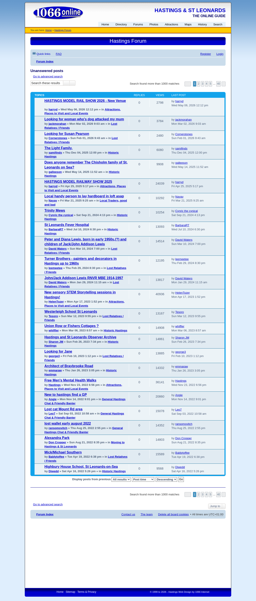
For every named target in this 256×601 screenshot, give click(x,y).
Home (48, 30)
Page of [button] (188, 84)
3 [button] (202, 83)
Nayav (52, 200)
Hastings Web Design (179, 592)
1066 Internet (202, 592)
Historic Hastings (115, 330)
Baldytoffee (56, 456)
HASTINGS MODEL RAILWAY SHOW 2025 (78, 181)
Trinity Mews (54, 210)
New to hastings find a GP (65, 394)
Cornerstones (57, 138)
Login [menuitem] (219, 54)
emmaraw (55, 370)
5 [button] (210, 83)
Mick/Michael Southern (63, 452)
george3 (54, 356)
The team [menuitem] (147, 514)
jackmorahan (57, 123)
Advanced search (72, 83)
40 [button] (218, 83)
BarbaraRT (55, 229)
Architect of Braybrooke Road (68, 366)
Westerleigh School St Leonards (70, 311)
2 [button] (198, 83)
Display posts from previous (101, 479)
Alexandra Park (56, 438)
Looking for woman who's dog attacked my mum (84, 119)
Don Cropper (57, 442)
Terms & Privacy (86, 591)
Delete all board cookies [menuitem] (173, 514)
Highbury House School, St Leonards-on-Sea (81, 466)
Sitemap (70, 591)
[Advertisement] (128, 553)
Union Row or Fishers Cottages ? (71, 326)
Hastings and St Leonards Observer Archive (80, 337)
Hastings (54, 384)
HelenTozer (56, 301)
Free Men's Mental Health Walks (70, 380)
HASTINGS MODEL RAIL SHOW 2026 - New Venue (85, 101)
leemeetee (55, 268)
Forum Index (44, 514)
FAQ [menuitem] (59, 54)
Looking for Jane (58, 351)
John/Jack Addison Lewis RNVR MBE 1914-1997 (83, 278)
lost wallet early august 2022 (67, 423)
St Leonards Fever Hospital (66, 225)
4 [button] (206, 83)
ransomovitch (57, 428)
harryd (52, 109)
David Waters (57, 248)
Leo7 (51, 413)
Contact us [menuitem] (128, 514)
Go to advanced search (48, 76)
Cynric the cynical (60, 215)
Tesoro (53, 316)
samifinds (55, 152)
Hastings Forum (62, 30)
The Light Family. (58, 148)
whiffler (53, 330)
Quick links (43, 54)
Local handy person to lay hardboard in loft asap (84, 196)
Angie (52, 399)
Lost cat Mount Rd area (63, 409)
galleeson (55, 172)
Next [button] (224, 84)
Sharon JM (55, 341)
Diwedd (53, 471)
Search (66, 83)
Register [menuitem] (205, 54)
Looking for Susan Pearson (66, 134)
